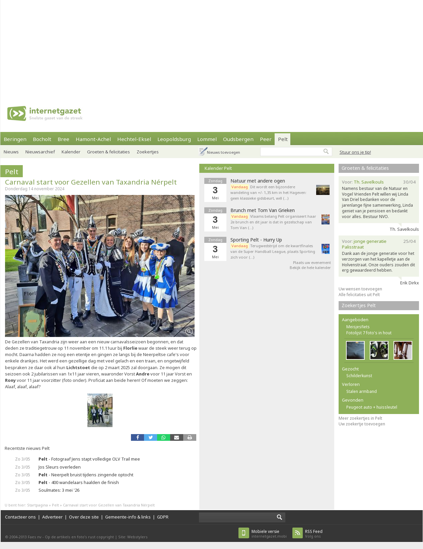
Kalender (71, 152)
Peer (266, 139)
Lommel (207, 139)
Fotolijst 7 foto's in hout (369, 333)
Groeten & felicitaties (108, 152)
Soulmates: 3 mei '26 (59, 490)
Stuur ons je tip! (355, 152)
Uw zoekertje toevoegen (362, 424)
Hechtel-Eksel (134, 139)
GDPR (162, 517)
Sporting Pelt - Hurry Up (256, 240)
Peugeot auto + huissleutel (371, 407)
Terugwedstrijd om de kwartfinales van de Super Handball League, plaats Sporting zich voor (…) (272, 251)
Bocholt (42, 139)
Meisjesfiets (358, 327)
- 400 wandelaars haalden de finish (79, 482)
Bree (63, 139)
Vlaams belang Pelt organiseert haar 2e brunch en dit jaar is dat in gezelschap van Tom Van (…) (273, 222)
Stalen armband (361, 391)
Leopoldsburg (174, 139)
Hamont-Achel (93, 139)
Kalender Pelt (218, 168)
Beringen (15, 139)
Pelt (283, 139)
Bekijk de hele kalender (310, 267)
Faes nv (35, 536)
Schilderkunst (359, 376)
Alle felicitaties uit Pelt (359, 294)
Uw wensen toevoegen (360, 289)
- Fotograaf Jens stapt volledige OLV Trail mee (89, 459)
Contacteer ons (20, 517)
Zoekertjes (148, 152)
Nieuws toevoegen (223, 152)
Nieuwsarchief (40, 152)
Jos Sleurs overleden (60, 467)
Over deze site (84, 517)
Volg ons (314, 534)
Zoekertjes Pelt (359, 305)
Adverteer (52, 517)
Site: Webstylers (133, 536)
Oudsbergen (238, 139)
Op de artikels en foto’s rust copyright (79, 536)
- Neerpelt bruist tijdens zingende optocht (86, 475)
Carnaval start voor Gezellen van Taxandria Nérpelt (91, 182)
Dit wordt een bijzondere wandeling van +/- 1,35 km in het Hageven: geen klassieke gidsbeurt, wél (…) (268, 192)
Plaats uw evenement (312, 262)
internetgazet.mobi (269, 534)
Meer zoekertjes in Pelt (360, 418)
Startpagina (37, 504)
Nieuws (11, 152)
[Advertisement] (196, 47)
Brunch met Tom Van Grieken (262, 210)
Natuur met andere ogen (257, 181)
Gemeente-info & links (128, 517)
